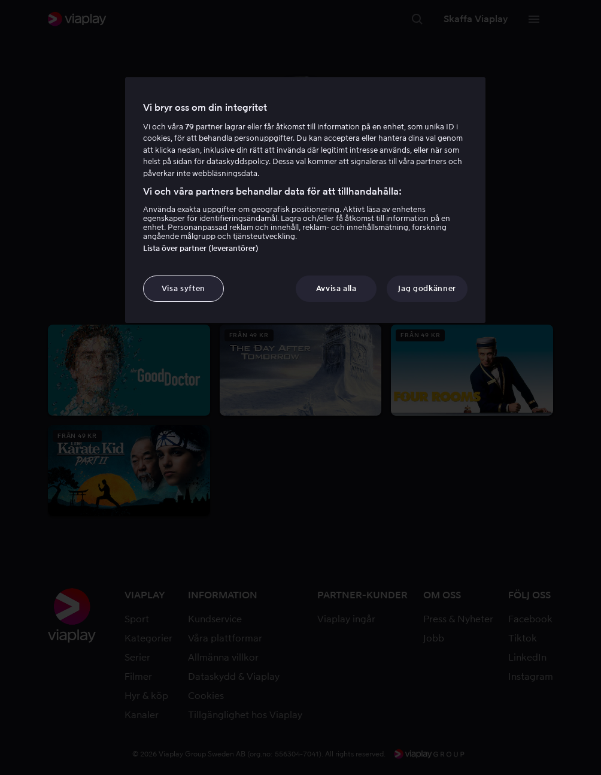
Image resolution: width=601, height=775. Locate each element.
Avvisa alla (336, 288)
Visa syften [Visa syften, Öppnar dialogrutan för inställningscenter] (183, 288)
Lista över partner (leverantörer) (201, 248)
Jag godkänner (427, 288)
